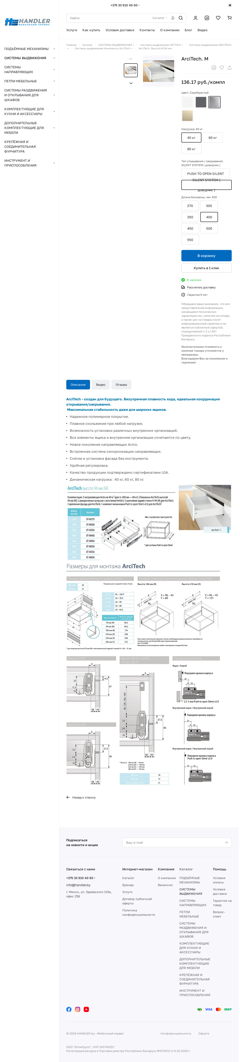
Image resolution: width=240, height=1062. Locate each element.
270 (190, 206)
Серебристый (214, 102)
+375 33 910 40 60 (124, 5)
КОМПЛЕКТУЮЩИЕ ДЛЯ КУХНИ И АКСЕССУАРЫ (194, 948)
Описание (78, 384)
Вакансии (165, 885)
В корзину (206, 255)
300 (209, 206)
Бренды (128, 885)
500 (209, 228)
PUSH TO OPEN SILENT (205, 174)
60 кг (213, 137)
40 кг (191, 137)
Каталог (128, 878)
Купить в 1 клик (206, 268)
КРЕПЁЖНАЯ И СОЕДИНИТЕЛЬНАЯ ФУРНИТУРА (194, 979)
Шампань (187, 116)
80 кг (191, 149)
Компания (166, 869)
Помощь (219, 869)
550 (190, 240)
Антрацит (201, 102)
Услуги (127, 892)
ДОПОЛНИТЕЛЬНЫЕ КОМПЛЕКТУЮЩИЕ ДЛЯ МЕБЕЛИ (194, 963)
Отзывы (121, 384)
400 (209, 217)
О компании (167, 878)
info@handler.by (78, 885)
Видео (100, 384)
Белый (187, 102)
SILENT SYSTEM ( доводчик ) (206, 185)
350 (190, 217)
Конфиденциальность (176, 1033)
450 (190, 228)
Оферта (203, 1033)
